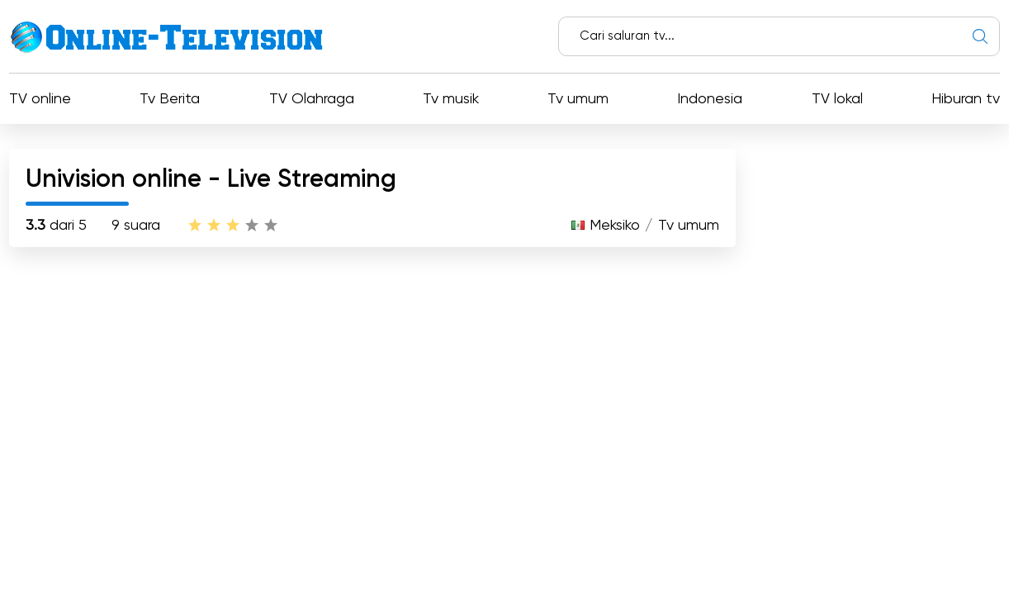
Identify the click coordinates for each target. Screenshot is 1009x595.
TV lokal (837, 99)
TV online (40, 99)
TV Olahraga (311, 99)
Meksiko (615, 225)
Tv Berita (170, 99)
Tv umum (578, 99)
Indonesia (709, 99)
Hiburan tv (965, 99)
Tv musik (451, 99)
